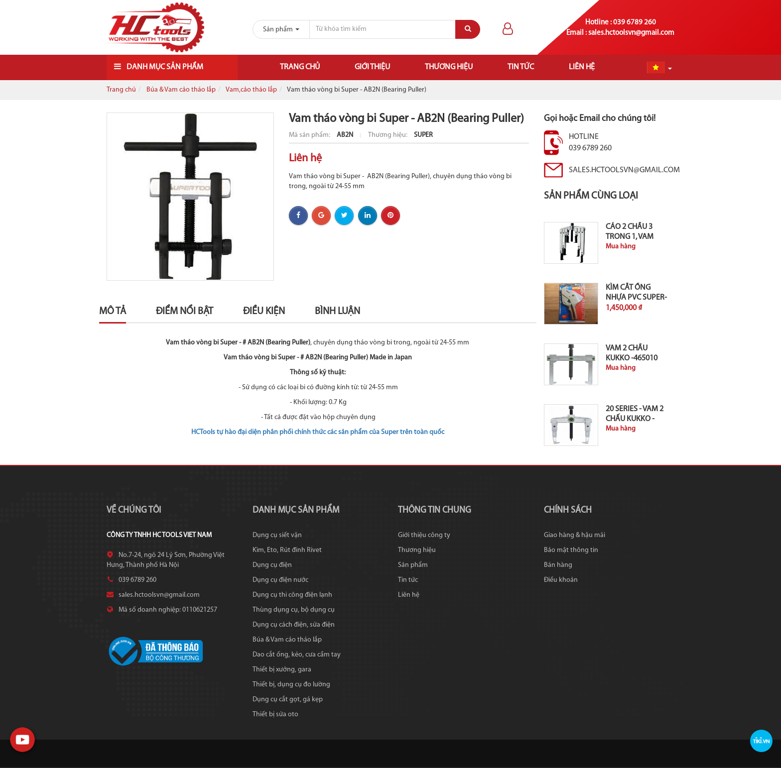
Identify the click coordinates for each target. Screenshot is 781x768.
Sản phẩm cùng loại (591, 196)
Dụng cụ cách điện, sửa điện (294, 625)
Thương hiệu (449, 67)
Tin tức (521, 67)
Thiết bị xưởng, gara (282, 669)
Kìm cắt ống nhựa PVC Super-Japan (636, 298)
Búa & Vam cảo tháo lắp (181, 90)
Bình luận (337, 312)
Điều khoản (561, 580)
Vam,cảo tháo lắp (251, 90)
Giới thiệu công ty (424, 535)
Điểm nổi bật (184, 312)
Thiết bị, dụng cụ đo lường (291, 684)
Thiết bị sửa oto (275, 714)
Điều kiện (264, 312)
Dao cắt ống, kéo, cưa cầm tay (297, 654)
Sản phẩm (413, 565)
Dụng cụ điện (272, 565)
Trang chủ (300, 67)
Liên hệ (582, 67)
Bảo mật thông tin (571, 550)
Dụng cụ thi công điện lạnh (292, 595)
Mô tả (112, 312)
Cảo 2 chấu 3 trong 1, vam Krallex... (629, 237)
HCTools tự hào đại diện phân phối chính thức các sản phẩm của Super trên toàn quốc (317, 432)
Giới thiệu (372, 67)
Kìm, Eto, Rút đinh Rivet (287, 550)
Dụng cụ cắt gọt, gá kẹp (288, 699)
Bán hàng (558, 565)
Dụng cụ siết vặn (277, 535)
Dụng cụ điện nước (280, 580)
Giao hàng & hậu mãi (574, 535)
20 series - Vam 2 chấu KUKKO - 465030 (634, 419)
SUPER (423, 135)
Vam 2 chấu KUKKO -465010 (631, 353)
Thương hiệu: (388, 135)
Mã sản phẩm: (310, 135)
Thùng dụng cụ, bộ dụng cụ (294, 610)
